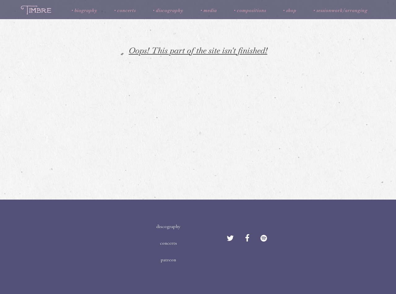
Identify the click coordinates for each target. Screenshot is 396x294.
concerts (126, 10)
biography (86, 10)
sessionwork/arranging (342, 10)
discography (169, 10)
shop (291, 10)
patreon (168, 260)
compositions (251, 10)
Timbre (37, 10)
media (210, 10)
